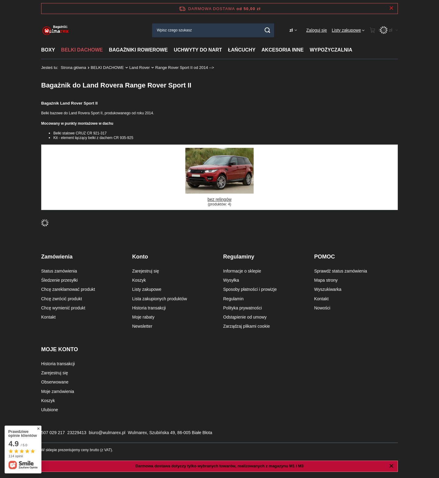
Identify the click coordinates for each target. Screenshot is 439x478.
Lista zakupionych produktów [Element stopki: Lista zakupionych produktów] (159, 298)
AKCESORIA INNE (283, 49)
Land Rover (139, 67)
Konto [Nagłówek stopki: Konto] (140, 257)
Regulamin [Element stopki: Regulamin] (233, 298)
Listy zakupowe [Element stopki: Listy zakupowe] (147, 289)
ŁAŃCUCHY (241, 49)
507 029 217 (53, 432)
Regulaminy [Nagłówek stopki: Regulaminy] (238, 257)
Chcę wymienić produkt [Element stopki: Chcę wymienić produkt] (63, 307)
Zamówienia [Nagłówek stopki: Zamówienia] (57, 257)
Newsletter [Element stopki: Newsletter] (142, 326)
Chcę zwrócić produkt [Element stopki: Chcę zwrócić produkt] (61, 298)
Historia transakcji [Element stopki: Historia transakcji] (149, 307)
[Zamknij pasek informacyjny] (391, 8)
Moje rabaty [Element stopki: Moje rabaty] (143, 317)
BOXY (48, 49)
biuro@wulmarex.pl (107, 432)
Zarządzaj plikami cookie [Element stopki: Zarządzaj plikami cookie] (246, 326)
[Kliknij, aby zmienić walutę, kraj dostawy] (293, 30)
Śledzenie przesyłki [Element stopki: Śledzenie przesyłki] (59, 280)
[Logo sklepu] (55, 30)
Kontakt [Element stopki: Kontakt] (48, 317)
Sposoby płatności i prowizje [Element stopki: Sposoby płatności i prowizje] (250, 289)
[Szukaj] (267, 30)
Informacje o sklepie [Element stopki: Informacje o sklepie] (242, 271)
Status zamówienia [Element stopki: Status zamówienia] (59, 271)
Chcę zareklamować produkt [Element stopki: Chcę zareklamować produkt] (68, 289)
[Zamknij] (391, 466)
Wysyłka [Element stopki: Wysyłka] (231, 280)
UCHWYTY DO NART (198, 49)
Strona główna (73, 67)
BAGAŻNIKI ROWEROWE (138, 49)
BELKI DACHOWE (82, 49)
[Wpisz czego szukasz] (213, 30)
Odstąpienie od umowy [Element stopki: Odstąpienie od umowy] (244, 317)
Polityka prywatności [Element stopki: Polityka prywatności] (242, 307)
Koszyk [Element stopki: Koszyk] (139, 280)
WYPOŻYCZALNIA (331, 49)
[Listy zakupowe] (348, 30)
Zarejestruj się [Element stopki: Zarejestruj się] (145, 271)
